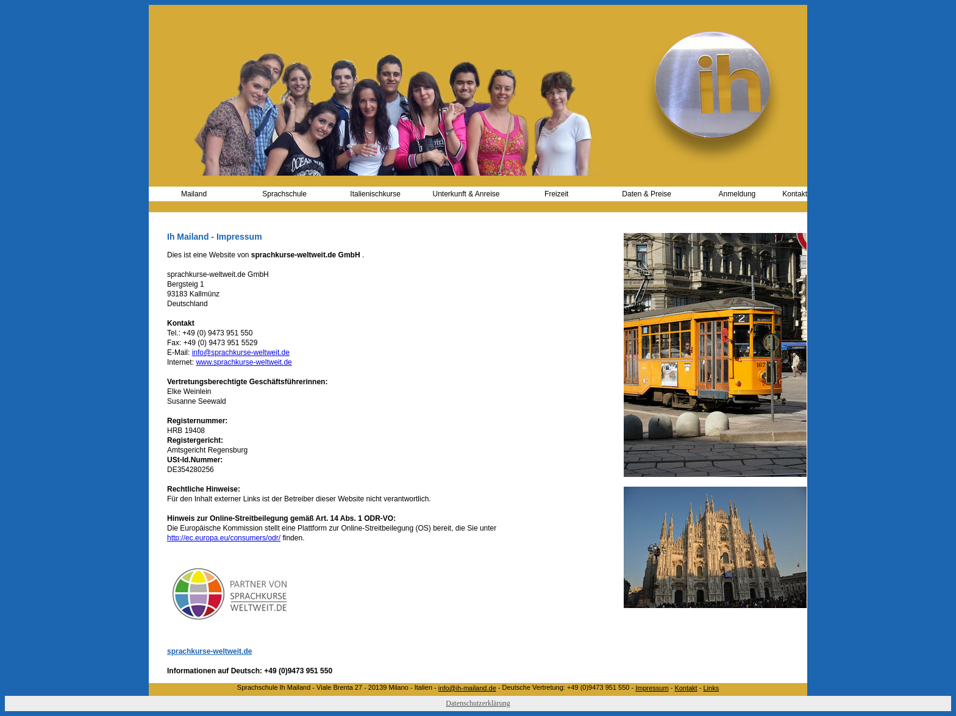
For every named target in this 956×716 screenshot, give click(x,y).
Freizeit (556, 194)
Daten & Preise (646, 194)
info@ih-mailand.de (467, 688)
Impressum (651, 688)
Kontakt (794, 194)
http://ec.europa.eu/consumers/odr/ (223, 538)
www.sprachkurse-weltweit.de (243, 362)
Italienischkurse (375, 194)
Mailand (194, 194)
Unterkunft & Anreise (465, 194)
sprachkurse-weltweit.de (209, 651)
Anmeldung (737, 194)
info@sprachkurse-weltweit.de (241, 352)
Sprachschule (284, 194)
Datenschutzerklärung (478, 703)
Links (711, 688)
